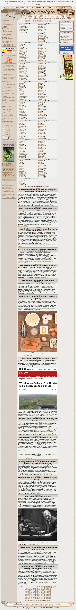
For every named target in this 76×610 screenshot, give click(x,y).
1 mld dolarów (29, 473)
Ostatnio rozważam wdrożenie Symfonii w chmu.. (8, 111)
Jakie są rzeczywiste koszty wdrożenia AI (8, 114)
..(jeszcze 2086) (47, 474)
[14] (34, 588)
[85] (36, 598)
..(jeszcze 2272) (27, 355)
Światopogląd (5, 20)
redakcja (45, 605)
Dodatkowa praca (7, 87)
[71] (26, 597)
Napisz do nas (66, 40)
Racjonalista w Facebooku (66, 52)
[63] (31, 595)
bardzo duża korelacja (35, 261)
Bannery (28, 604)
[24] (34, 590)
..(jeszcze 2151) (49, 563)
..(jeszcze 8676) (49, 205)
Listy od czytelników (7, 45)
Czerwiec (41, 32)
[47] (42, 593)
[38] (44, 591)
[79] (47, 597)
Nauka (4, 27)
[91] (26, 600)
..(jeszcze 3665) (37, 493)
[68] (44, 595)
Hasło (61, 24)
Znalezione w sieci (7, 41)
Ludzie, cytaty (5, 37)
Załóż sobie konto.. (66, 30)
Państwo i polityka (7, 31)
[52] (29, 594)
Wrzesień (21, 27)
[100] (49, 600)
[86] (39, 598)
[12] (29, 588)
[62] (29, 595)
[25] (36, 590)
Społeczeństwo (6, 29)
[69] (47, 595)
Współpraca (5, 42)
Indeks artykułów (65, 38)
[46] (39, 593)
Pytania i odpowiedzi (7, 44)
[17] (42, 588)
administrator (51, 605)
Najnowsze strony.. (7, 73)
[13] (31, 588)
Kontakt (59, 604)
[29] (47, 590)
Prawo (4, 30)
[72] (29, 597)
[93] (31, 600)
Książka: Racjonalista (66, 39)
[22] (29, 590)
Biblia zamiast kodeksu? (6, 82)
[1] (37, 587)
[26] (39, 590)
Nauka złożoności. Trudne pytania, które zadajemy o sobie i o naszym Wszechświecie (8, 166)
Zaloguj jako (66, 21)
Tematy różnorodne (7, 38)
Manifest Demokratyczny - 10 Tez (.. (8, 93)
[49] (47, 593)
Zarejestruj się (52, 604)
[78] (44, 597)
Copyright (31, 605)
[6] (47, 587)
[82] (29, 598)
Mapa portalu (35, 604)
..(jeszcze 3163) (27, 458)
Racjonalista (25, 605)
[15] (36, 588)
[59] (47, 594)
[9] (53, 587)
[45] (36, 593)
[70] (49, 595)
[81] (26, 598)
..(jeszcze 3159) (52, 434)
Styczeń (40, 24)
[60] (49, 594)
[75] (36, 597)
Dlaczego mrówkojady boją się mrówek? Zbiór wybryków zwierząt (7, 172)
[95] (36, 600)
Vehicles (36, 277)
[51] (26, 594)
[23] (31, 590)
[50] (49, 593)
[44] (34, 593)
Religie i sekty (6, 22)
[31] (26, 591)
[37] (42, 591)
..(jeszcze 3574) (33, 544)
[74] (34, 597)
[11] (26, 588)
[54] (34, 594)
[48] (44, 593)
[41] (26, 593)
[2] (39, 587)
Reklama (41, 604)
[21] (26, 590)
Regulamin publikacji (20, 604)
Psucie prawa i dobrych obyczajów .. (8, 79)
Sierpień (21, 26)
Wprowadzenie (64, 36)
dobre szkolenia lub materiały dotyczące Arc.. (8, 118)
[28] (44, 590)
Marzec (40, 27)
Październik (22, 29)
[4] (43, 587)
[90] (49, 598)
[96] (39, 600)
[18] (44, 588)
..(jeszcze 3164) (29, 293)
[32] (29, 591)
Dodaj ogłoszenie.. (7, 121)
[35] (36, 591)
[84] (34, 598)
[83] (31, 598)
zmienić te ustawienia (48, 3)
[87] (42, 598)
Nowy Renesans (6, 176)
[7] (49, 587)
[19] (47, 588)
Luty (39, 26)
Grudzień (21, 32)
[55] (36, 594)
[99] (46, 600)
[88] (44, 598)
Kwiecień (41, 29)
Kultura (4, 33)
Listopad (21, 30)
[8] (51, 587)
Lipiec (20, 24)
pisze (23, 283)
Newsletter (65, 42)
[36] (39, 591)
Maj (39, 30)
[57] (42, 594)
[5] (45, 587)
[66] (39, 595)
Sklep (46, 604)
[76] (39, 597)
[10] (55, 587)
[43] (31, 593)
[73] (31, 597)
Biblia (3, 23)
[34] (34, 591)
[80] (49, 597)
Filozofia (4, 26)
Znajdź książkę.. (6, 179)
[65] (36, 595)
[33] (31, 591)
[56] (39, 594)
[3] (41, 587)
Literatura (4, 35)
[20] (49, 588)
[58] (44, 594)
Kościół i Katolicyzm (7, 25)
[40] (49, 591)
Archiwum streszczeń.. (7, 74)
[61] (26, 595)
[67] (42, 595)
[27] (42, 590)
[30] (49, 590)
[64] (34, 595)
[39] (47, 591)
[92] (28, 600)
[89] (47, 598)
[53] (31, 594)
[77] (42, 597)
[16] (39, 588)
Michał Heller (11, 197)
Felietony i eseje (6, 34)
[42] (29, 593)
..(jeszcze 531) (47, 415)
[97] (41, 600)
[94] (33, 600)
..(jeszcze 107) (43, 277)
